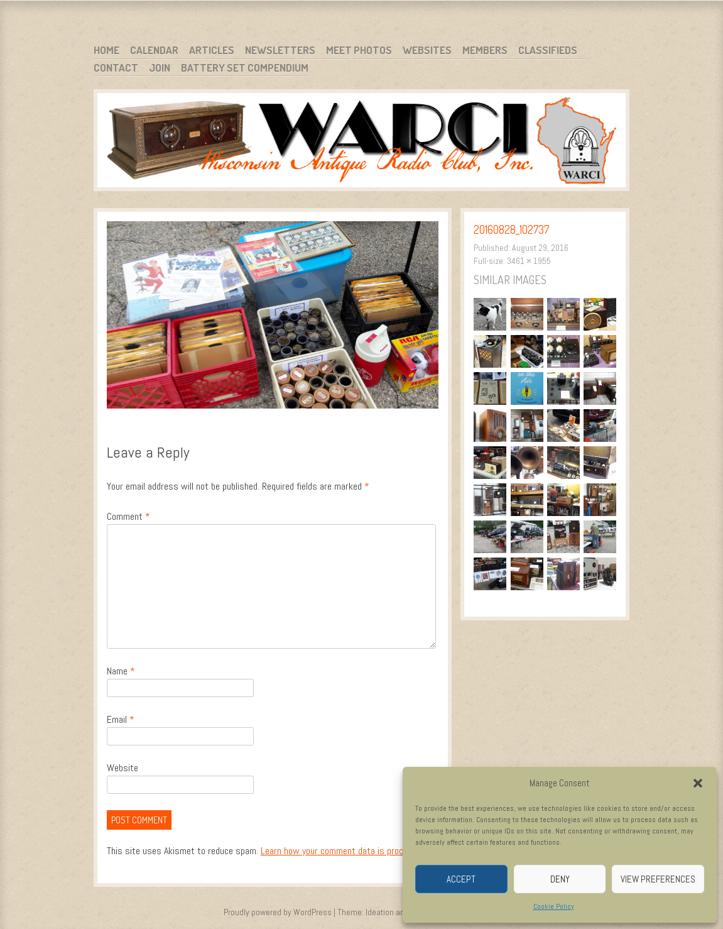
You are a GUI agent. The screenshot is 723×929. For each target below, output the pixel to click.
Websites (427, 50)
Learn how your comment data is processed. (344, 850)
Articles (211, 50)
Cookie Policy (553, 906)
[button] (698, 783)
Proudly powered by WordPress (278, 912)
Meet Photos (359, 50)
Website (122, 767)
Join (159, 67)
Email (120, 719)
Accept (461, 879)
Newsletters (280, 50)
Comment (128, 516)
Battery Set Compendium (244, 67)
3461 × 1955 (529, 261)
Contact (116, 67)
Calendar (154, 50)
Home (106, 50)
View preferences (658, 879)
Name (121, 671)
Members (485, 50)
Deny (560, 879)
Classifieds (547, 50)
